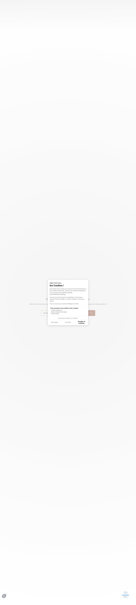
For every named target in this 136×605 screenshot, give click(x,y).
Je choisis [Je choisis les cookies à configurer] (68, 322)
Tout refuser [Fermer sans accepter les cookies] (54, 322)
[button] (4, 596)
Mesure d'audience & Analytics (59, 312)
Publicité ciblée (55, 313)
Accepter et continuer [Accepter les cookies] (81, 322)
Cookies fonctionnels (56, 310)
